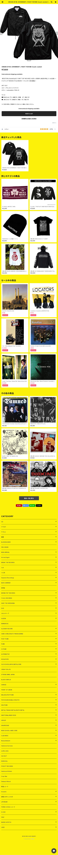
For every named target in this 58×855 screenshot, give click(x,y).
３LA (2, 567)
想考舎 (3, 588)
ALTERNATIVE (5, 654)
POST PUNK (5, 639)
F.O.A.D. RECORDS (6, 598)
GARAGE (3, 684)
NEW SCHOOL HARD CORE (9, 730)
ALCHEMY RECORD (7, 628)
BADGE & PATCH (6, 822)
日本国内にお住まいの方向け (29, 118)
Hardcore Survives (7, 746)
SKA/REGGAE (5, 725)
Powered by (29, 839)
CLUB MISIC (4, 735)
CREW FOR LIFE (6, 669)
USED (3, 827)
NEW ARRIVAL (5, 552)
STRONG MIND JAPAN (8, 674)
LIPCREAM (4, 802)
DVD (2, 608)
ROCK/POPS (5, 659)
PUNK (3, 644)
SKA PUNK (4, 705)
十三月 (3, 572)
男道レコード (4, 786)
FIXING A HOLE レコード (8, 807)
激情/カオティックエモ (7, 796)
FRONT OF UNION (6, 690)
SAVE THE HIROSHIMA (8, 603)
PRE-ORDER (4, 547)
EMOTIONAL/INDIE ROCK (8, 715)
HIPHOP (3, 720)
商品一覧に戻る (29, 498)
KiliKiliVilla (4, 761)
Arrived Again (5, 557)
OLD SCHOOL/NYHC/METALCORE (11, 664)
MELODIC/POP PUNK (7, 695)
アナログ (3, 527)
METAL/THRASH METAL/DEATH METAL (12, 710)
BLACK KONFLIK (6, 679)
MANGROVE (4, 623)
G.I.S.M (3, 812)
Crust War (4, 776)
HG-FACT (4, 756)
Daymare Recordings (7, 577)
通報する (54, 122)
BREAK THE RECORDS (8, 562)
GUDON (3, 618)
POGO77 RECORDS (7, 766)
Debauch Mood (6, 781)
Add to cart (29, 113)
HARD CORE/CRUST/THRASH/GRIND (12, 633)
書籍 (2, 537)
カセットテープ (5, 613)
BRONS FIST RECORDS (8, 593)
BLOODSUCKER (6, 542)
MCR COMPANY (6, 583)
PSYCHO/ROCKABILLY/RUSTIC (10, 700)
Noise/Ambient (5, 740)
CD (2, 521)
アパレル (3, 532)
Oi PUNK (3, 649)
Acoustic (3, 791)
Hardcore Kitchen (6, 771)
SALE (2, 817)
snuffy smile (5, 751)
